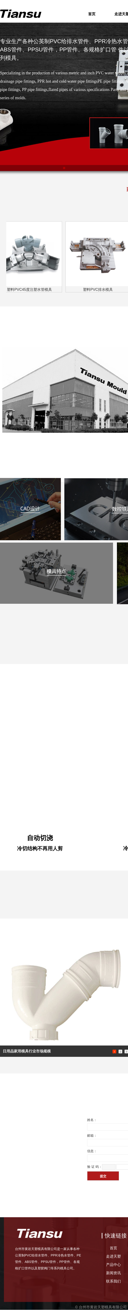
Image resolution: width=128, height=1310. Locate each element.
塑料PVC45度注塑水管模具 (30, 289)
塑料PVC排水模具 (99, 289)
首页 (91, 14)
